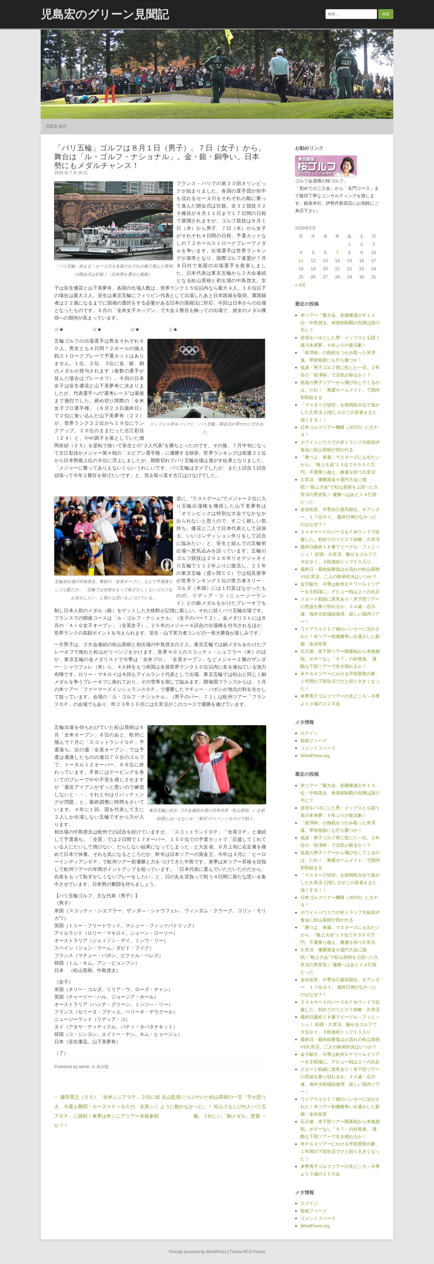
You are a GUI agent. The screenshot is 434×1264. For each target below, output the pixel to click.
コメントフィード (318, 748)
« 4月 (300, 285)
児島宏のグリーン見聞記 (105, 14)
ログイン (309, 733)
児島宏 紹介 (56, 126)
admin (84, 1066)
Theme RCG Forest (247, 1251)
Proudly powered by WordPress (197, 1251)
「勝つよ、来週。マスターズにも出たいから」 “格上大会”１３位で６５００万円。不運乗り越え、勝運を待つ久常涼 (340, 465)
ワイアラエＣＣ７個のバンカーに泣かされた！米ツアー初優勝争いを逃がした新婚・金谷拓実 (340, 636)
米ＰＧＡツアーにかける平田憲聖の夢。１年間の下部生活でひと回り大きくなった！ (340, 681)
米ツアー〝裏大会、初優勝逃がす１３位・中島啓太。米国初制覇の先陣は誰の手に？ (340, 323)
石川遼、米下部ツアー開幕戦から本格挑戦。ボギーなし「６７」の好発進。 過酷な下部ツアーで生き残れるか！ (340, 659)
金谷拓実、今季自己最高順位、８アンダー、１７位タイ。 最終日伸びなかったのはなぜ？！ (340, 517)
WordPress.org (315, 755)
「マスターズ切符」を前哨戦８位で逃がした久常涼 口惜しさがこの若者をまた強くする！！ (340, 412)
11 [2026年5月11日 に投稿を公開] (301, 260)
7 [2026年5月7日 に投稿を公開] (337, 252)
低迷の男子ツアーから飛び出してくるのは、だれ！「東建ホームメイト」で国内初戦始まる (340, 390)
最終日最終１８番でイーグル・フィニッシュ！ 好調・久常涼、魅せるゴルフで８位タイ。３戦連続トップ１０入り (340, 554)
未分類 (102, 1066)
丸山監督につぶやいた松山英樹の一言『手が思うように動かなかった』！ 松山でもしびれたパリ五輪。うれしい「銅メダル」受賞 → (213, 1106)
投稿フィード (313, 740)
